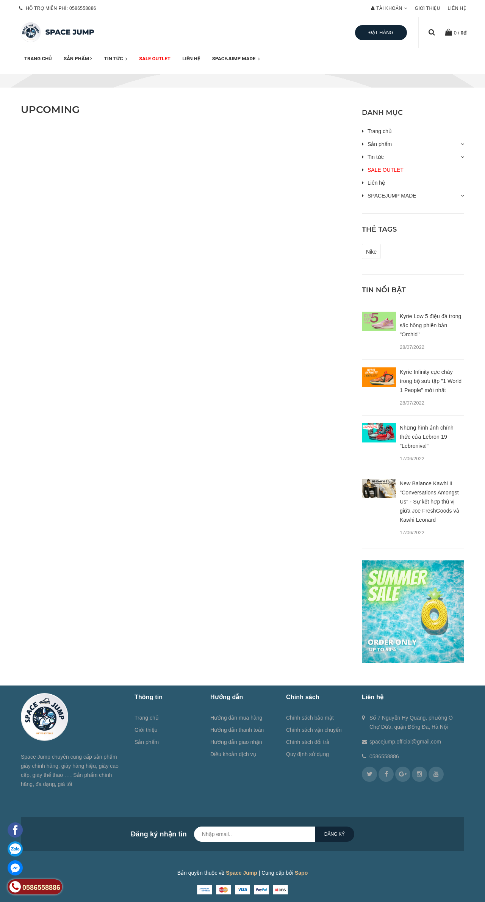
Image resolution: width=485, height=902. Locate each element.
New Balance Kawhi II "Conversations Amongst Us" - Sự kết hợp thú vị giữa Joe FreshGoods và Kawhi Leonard (429, 501)
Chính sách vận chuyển (314, 730)
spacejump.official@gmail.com (405, 742)
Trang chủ (38, 58)
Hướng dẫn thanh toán (237, 730)
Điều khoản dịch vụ (233, 754)
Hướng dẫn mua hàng (236, 718)
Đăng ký (334, 834)
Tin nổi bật (384, 290)
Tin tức (115, 59)
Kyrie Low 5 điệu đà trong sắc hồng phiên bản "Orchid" (430, 325)
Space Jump (241, 873)
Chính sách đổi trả (307, 742)
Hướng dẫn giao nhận (236, 742)
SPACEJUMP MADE (236, 59)
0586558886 (82, 8)
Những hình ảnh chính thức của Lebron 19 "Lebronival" (427, 437)
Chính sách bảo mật (310, 718)
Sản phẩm (78, 58)
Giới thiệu (427, 8)
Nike (371, 252)
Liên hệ (457, 8)
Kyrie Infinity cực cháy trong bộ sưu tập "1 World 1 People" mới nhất (431, 381)
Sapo (301, 873)
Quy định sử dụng (307, 754)
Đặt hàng (380, 32)
